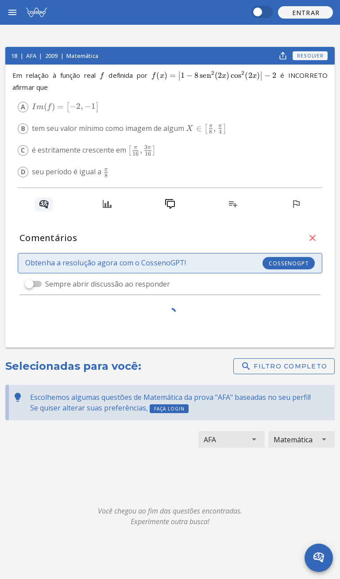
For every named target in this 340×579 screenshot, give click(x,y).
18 (15, 56)
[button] (305, 12)
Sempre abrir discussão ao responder (107, 284)
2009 (52, 56)
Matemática (82, 56)
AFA (32, 56)
